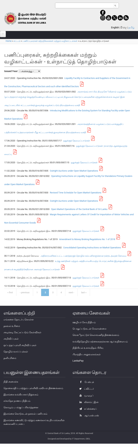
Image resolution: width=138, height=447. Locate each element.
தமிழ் (131, 27)
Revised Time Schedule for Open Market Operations (75, 192)
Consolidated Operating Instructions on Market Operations (91, 247)
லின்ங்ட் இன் (88, 402)
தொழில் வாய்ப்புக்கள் (16, 351)
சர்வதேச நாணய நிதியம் (17, 400)
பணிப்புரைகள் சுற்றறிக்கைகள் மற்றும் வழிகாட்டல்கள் (49, 41)
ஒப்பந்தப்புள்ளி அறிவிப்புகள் (20, 345)
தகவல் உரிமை (12, 326)
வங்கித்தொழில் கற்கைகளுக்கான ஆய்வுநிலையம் (100, 341)
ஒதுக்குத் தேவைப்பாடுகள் (76, 140)
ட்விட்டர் (86, 388)
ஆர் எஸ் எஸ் (88, 415)
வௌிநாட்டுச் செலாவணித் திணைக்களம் (96, 335)
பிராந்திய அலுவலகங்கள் (87, 354)
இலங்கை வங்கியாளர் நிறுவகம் (21, 394)
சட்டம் (17, 41)
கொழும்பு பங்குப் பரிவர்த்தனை (21, 407)
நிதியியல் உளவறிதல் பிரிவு (88, 347)
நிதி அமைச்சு (11, 381)
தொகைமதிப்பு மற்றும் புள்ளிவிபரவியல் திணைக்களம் (33, 388)
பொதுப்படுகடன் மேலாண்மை (89, 328)
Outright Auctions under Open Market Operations (73, 170)
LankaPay (78, 360)
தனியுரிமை (10, 358)
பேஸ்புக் (86, 382)
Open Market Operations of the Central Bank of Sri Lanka (78, 209)
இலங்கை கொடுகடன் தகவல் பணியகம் (25, 413)
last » (83, 292)
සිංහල (124, 27)
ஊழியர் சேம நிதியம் (84, 322)
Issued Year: (11, 71)
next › (71, 292)
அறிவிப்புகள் (11, 338)
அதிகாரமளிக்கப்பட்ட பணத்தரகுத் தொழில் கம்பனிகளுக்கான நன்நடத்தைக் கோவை (82, 255)
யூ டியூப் (85, 395)
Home (9, 41)
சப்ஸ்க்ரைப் (87, 408)
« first (10, 292)
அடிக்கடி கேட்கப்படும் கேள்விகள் (22, 332)
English (115, 27)
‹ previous (25, 292)
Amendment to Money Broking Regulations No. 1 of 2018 (86, 239)
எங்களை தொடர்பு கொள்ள (19, 319)
